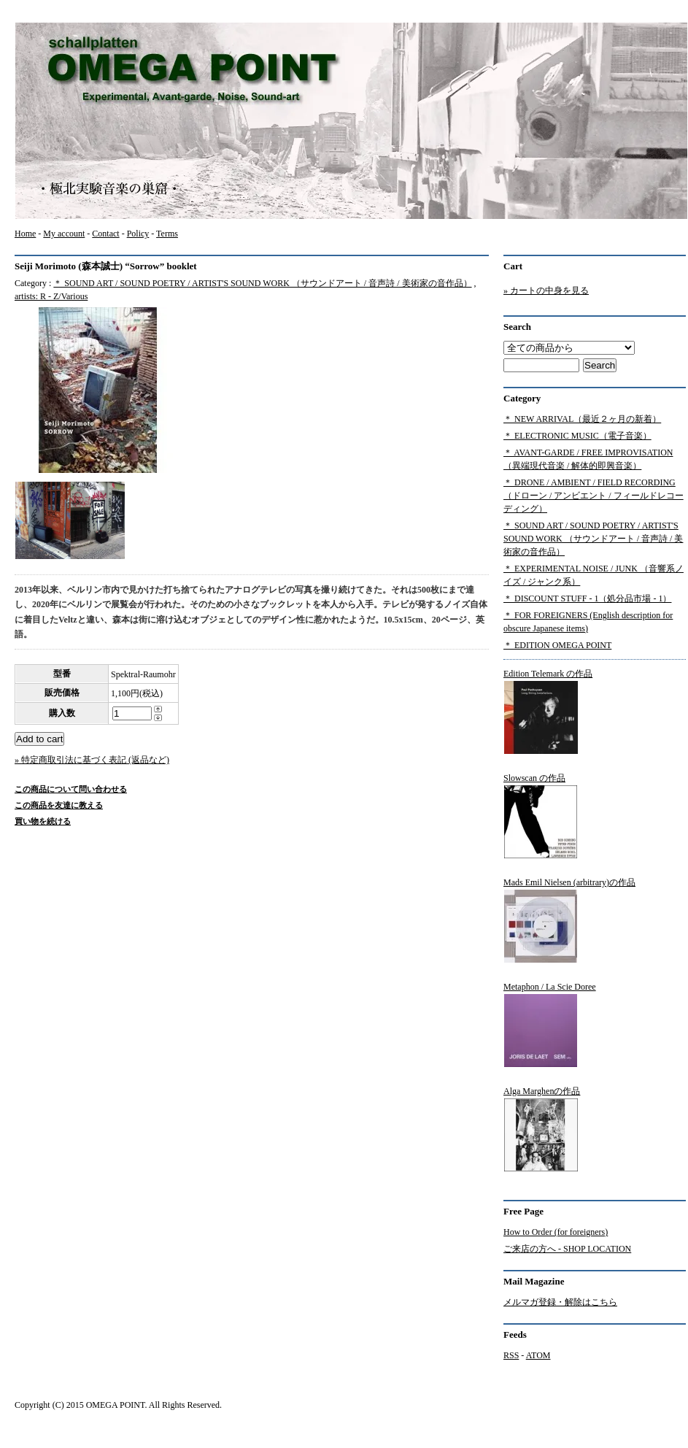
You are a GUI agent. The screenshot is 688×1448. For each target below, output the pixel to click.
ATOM (538, 1355)
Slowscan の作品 (540, 816)
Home (25, 233)
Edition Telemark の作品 (547, 712)
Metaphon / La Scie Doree (549, 1025)
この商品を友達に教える (59, 805)
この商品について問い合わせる (71, 789)
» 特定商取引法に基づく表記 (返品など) (92, 760)
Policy (138, 233)
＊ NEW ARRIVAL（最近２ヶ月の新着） (582, 419)
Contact (105, 233)
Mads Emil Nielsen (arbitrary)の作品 (569, 920)
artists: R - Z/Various (51, 296)
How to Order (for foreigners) (555, 1232)
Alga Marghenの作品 (541, 1129)
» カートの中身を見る (546, 290)
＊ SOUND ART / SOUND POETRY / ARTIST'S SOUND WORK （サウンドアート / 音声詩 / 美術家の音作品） (262, 283)
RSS (511, 1355)
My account (64, 233)
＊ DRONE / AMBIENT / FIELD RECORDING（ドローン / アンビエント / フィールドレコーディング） (593, 495)
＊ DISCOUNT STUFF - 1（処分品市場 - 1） (587, 598)
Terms (167, 233)
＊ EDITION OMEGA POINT (557, 645)
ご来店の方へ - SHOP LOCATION (567, 1249)
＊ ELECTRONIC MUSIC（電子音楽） (577, 436)
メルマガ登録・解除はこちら (560, 1302)
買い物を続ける (43, 821)
